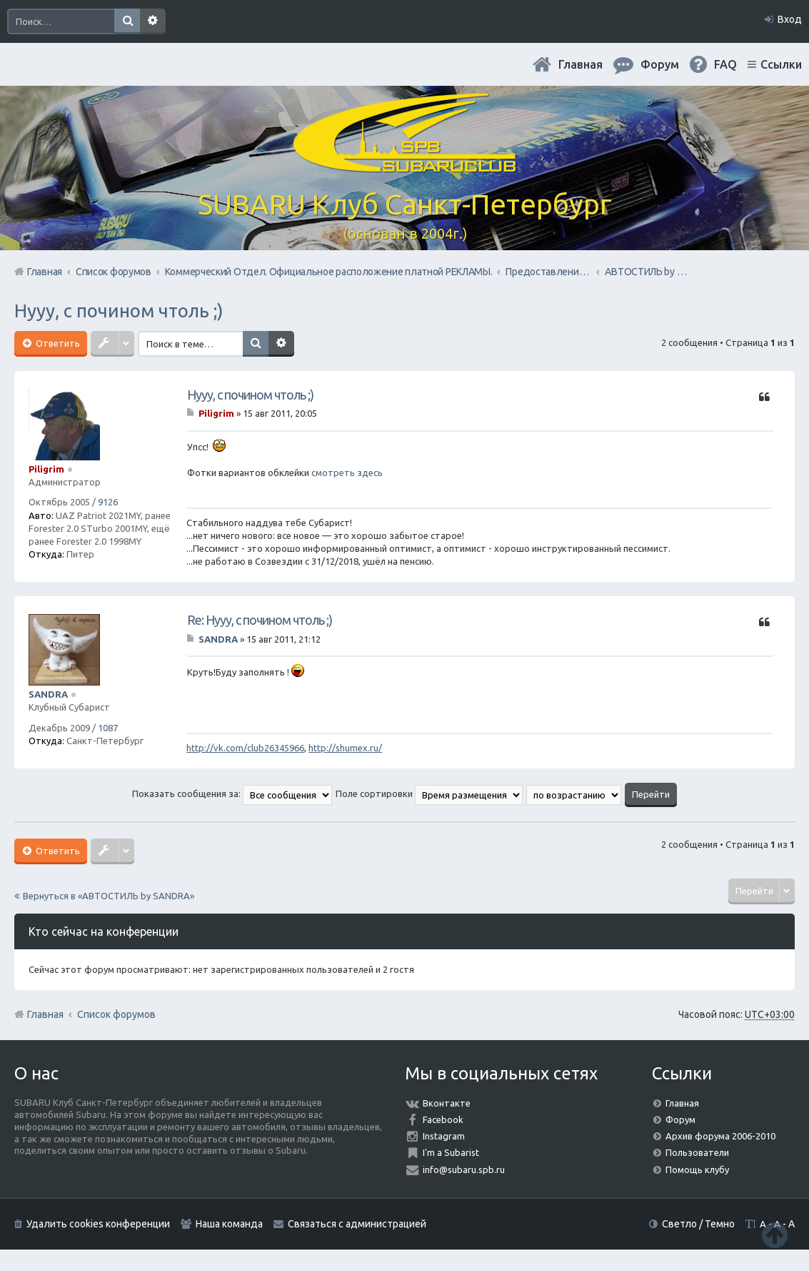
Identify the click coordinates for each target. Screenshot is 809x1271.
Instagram (444, 1136)
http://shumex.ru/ (345, 748)
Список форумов (116, 1014)
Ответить (57, 343)
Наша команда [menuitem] (229, 1224)
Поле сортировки (429, 793)
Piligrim (46, 469)
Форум (680, 1119)
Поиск (127, 21)
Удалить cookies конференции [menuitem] (98, 1224)
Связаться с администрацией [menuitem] (357, 1224)
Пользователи (697, 1152)
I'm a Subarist (451, 1152)
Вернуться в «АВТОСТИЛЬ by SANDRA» (108, 896)
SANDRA (48, 694)
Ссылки (781, 64)
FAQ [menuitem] (725, 64)
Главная (580, 64)
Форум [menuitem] (659, 64)
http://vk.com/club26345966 (245, 748)
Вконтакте (447, 1103)
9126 (108, 502)
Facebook (443, 1119)
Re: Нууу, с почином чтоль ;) (259, 620)
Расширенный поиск (153, 21)
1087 (108, 728)
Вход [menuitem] (790, 19)
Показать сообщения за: (232, 793)
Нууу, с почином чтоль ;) (118, 310)
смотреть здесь (347, 473)
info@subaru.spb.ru (464, 1169)
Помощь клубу (697, 1169)
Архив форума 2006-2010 (720, 1136)
